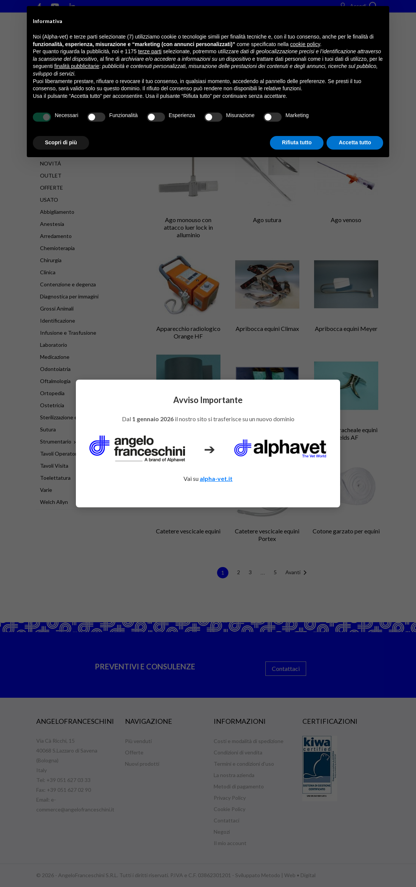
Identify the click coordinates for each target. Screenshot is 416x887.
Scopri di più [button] (61, 142)
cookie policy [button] (305, 44)
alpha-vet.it (216, 478)
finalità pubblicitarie (76, 66)
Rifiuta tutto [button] (297, 142)
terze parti (150, 51)
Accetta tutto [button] (355, 142)
